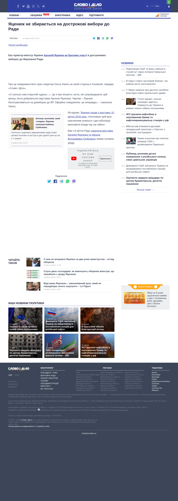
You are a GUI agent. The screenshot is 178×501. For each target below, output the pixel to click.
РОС (157, 6)
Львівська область (108, 445)
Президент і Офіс (49, 437)
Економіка (156, 439)
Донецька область (83, 447)
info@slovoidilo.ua (89, 497)
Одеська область (107, 450)
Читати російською (18, 45)
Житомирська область (85, 450)
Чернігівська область (133, 452)
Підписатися (105, 223)
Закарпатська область (85, 452)
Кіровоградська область (110, 441)
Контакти (13, 448)
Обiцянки (39, 15)
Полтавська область (108, 452)
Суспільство (157, 452)
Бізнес (154, 436)
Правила (12, 451)
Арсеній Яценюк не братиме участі (65, 119)
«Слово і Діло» (26, 484)
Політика (13, 38)
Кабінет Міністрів (49, 442)
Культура (155, 441)
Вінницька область (84, 441)
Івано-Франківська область (111, 436)
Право (154, 450)
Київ (78, 436)
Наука (154, 443)
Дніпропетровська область (87, 445)
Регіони (107, 432)
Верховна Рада (48, 439)
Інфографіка (62, 15)
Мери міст (46, 450)
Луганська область (108, 443)
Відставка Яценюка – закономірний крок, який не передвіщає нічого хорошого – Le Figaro (74, 350)
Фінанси (155, 454)
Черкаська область (133, 447)
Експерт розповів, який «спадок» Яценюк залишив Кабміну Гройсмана (48, 186)
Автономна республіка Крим (88, 439)
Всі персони (47, 453)
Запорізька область (84, 454)
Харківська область (133, 441)
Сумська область (132, 436)
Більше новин (145, 190)
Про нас (12, 446)
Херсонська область (133, 443)
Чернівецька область (133, 450)
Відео (79, 15)
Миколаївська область (109, 447)
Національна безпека (161, 445)
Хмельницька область (134, 445)
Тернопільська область (134, 439)
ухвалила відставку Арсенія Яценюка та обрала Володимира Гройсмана (90, 198)
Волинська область (84, 443)
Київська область (107, 439)
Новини (15, 15)
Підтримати (96, 15)
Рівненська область (108, 454)
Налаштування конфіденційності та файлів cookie (29, 490)
